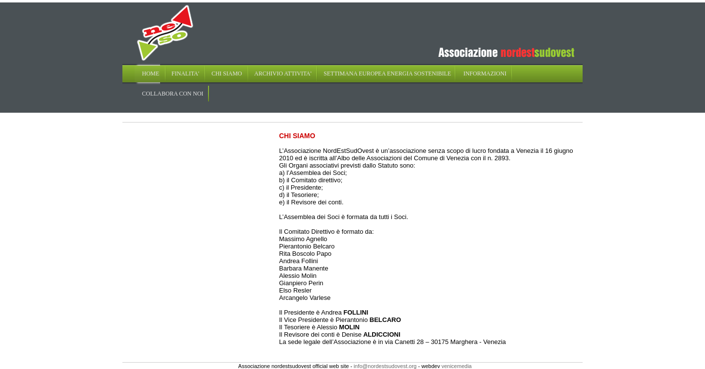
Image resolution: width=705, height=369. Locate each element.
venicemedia (457, 366)
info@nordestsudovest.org (385, 366)
